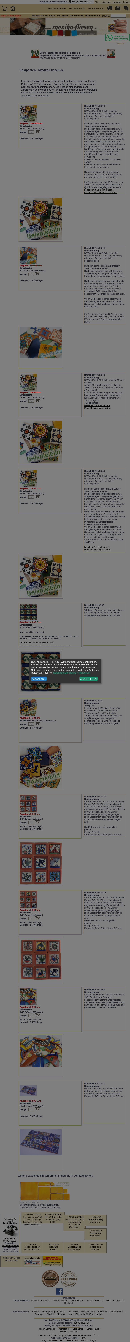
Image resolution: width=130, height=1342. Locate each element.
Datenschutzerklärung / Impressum (71, 672)
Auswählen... (39, 679)
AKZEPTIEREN (88, 679)
